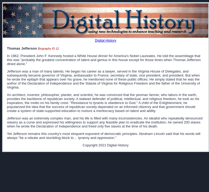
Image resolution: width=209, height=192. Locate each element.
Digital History (105, 40)
